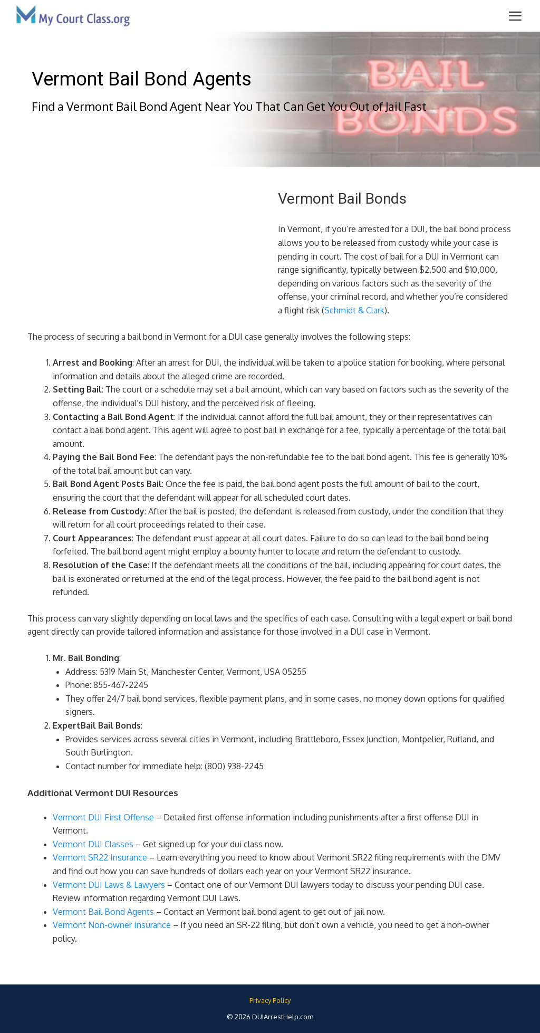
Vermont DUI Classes (93, 844)
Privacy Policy (270, 1000)
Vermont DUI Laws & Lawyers (109, 884)
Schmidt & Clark (354, 310)
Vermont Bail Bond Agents (103, 911)
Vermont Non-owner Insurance (112, 925)
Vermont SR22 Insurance (100, 857)
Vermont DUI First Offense (103, 817)
